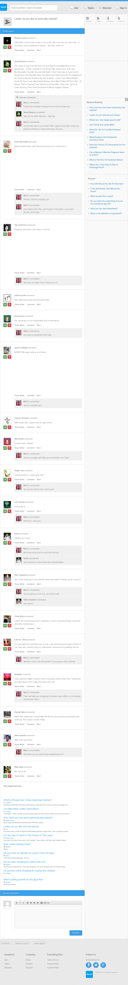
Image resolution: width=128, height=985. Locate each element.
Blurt (39, 50)
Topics (88, 7)
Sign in (121, 7)
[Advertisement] (43, 166)
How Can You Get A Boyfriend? (104, 208)
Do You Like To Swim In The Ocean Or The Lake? (28, 835)
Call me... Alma (20, 640)
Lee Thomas (19, 502)
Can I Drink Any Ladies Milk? (101, 125)
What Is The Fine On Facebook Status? (106, 160)
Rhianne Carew (20, 38)
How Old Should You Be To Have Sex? (106, 184)
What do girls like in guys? (101, 196)
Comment (30, 50)
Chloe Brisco (19, 616)
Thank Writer (19, 50)
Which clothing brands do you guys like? (23, 879)
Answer (76, 933)
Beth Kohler (19, 439)
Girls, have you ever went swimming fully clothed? (28, 817)
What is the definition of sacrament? (106, 213)
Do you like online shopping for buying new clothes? (29, 870)
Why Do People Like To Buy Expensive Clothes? (27, 800)
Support (29, 967)
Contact (29, 964)
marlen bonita (20, 295)
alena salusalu (20, 735)
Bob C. (26, 102)
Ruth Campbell (20, 575)
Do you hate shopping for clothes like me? (24, 861)
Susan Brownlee (21, 142)
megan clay (19, 470)
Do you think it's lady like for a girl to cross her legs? (29, 853)
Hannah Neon (20, 712)
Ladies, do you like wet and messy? (21, 826)
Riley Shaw (18, 767)
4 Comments (31, 97)
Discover (105, 7)
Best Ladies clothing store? (17, 844)
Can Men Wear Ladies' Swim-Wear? (21, 808)
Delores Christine (21, 418)
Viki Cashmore (20, 225)
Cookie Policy (53, 967)
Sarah (16, 534)
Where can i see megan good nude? (104, 120)
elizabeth (18, 674)
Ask (74, 7)
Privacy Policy (52, 964)
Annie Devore (20, 61)
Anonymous (19, 316)
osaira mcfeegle (21, 348)
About (28, 960)
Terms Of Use (52, 960)
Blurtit (3, 7)
